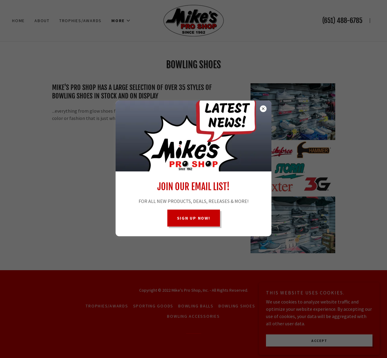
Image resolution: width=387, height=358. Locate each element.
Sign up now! (193, 218)
